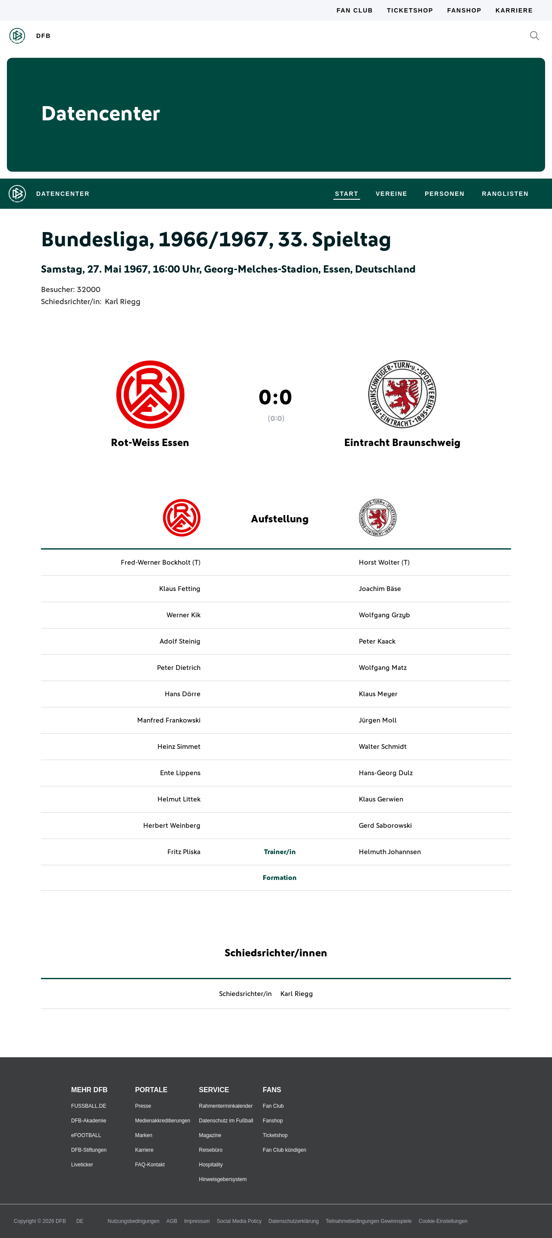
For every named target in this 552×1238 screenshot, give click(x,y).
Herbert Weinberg (172, 825)
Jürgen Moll (378, 720)
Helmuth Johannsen (390, 851)
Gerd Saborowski (385, 825)
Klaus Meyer (378, 694)
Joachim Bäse (380, 588)
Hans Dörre (183, 694)
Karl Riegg (123, 302)
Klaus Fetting (180, 588)
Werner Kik (183, 615)
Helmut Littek (179, 799)
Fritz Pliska (184, 851)
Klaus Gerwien (381, 799)
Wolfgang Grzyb (384, 615)
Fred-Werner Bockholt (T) (161, 562)
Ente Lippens (180, 773)
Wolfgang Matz (383, 667)
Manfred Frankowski (169, 720)
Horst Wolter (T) (384, 562)
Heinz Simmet (179, 746)
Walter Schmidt (383, 746)
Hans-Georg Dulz (386, 773)
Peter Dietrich (179, 667)
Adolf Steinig (180, 641)
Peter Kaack (377, 641)
